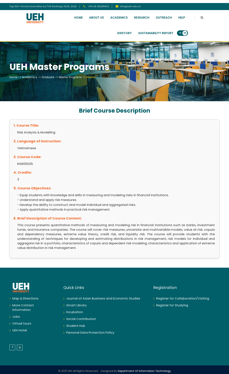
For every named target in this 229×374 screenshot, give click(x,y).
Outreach (164, 14)
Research (141, 14)
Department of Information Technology (144, 368)
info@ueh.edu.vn (130, 3)
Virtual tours (21, 320)
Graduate (48, 74)
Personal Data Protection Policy (90, 329)
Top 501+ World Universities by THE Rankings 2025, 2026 (43, 3)
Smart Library (76, 302)
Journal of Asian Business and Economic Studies (103, 295)
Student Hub (75, 323)
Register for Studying (172, 302)
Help (181, 14)
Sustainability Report (155, 30)
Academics (119, 14)
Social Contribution (81, 316)
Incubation (74, 309)
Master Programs (70, 74)
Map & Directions (25, 295)
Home (78, 14)
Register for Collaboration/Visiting (182, 295)
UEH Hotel (19, 327)
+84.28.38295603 (98, 3)
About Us (96, 14)
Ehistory (124, 30)
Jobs (16, 313)
